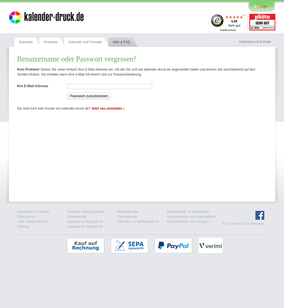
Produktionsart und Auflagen (188, 222)
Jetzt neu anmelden (106, 108)
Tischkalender (127, 217)
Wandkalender (128, 212)
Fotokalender (77, 217)
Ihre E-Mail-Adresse (32, 86)
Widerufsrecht (37, 222)
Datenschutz (26, 217)
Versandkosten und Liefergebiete (191, 217)
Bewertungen (255, 223)
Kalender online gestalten (86, 212)
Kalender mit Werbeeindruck (138, 222)
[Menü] (244, 16)
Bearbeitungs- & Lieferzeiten (188, 212)
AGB (20, 222)
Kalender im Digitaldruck (85, 222)
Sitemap (23, 227)
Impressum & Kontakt (33, 212)
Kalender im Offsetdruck (85, 227)
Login (264, 6)
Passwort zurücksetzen (89, 96)
